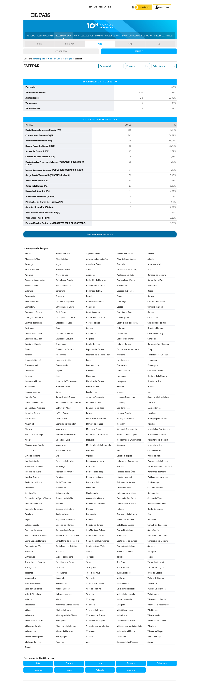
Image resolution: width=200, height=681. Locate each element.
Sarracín (151, 547)
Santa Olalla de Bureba (127, 541)
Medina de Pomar (94, 429)
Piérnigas (60, 477)
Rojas (27, 520)
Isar (149, 392)
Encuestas (159, 36)
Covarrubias (61, 344)
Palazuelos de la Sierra (158, 461)
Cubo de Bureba (124, 344)
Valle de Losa (61, 584)
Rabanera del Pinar (33, 504)
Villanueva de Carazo (126, 621)
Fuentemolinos (92, 366)
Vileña (58, 600)
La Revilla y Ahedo (64, 408)
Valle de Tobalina (93, 589)
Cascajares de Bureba (34, 318)
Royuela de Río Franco (65, 520)
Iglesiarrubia (91, 392)
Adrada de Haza (63, 254)
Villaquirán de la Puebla (66, 626)
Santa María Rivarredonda (97, 541)
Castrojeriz (30, 328)
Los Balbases (61, 419)
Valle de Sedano (63, 589)
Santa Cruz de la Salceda (36, 536)
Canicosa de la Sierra (65, 307)
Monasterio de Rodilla (34, 445)
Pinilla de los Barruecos (158, 477)
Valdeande (60, 578)
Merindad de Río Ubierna (66, 435)
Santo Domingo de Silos (66, 547)
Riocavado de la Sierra (127, 515)
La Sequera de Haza (95, 408)
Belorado (29, 291)
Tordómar (121, 562)
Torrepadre (91, 568)
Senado (139, 52)
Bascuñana (122, 286)
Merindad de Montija (34, 435)
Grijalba (59, 371)
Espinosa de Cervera (65, 350)
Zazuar (151, 642)
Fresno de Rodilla (63, 360)
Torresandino (123, 568)
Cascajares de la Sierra (66, 318)
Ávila (38, 663)
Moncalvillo (60, 445)
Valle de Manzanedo (95, 584)
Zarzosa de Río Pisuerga (127, 642)
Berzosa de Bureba (125, 291)
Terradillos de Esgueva (35, 562)
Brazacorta (30, 297)
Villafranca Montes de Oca (67, 605)
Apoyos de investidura (116, 36)
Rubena (89, 520)
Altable (151, 259)
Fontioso (28, 355)
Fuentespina (153, 366)
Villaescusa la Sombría (158, 600)
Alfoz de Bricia (62, 259)
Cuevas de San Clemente (158, 344)
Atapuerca (90, 275)
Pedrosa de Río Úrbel (126, 472)
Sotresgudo (30, 557)
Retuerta (121, 509)
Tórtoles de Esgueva (156, 568)
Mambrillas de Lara (94, 424)
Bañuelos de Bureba (64, 281)
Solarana (60, 552)
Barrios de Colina (63, 286)
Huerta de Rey (92, 387)
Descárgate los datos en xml (100, 235)
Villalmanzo (30, 616)
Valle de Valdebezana (126, 589)
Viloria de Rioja (154, 637)
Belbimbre (152, 286)
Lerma (89, 414)
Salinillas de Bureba (125, 525)
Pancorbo (90, 467)
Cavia (58, 328)
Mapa (76, 36)
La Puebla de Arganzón (35, 408)
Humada (120, 387)
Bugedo (89, 297)
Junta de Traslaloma (126, 398)
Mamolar (121, 424)
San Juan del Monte (33, 531)
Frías (88, 360)
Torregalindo (30, 568)
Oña (57, 456)
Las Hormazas (123, 408)
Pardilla (120, 467)
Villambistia (122, 616)
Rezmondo (91, 515)
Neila (119, 451)
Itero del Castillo (32, 398)
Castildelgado (123, 318)
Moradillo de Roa (155, 445)
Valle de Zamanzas (64, 594)
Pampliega (60, 467)
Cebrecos (121, 328)
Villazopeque (61, 637)
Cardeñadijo (61, 312)
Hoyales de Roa (154, 382)
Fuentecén (152, 360)
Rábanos (59, 504)
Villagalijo (121, 605)
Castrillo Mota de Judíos (158, 323)
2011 (160, 44)
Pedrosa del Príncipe (95, 472)
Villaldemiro (153, 610)
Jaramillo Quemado (95, 398)
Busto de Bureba (32, 302)
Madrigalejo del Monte (157, 419)
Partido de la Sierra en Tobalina (161, 467)
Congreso (61, 52)
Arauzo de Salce (32, 270)
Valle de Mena (123, 584)
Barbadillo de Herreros (96, 281)
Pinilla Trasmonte (63, 483)
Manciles (151, 424)
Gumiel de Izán (123, 371)
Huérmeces (30, 387)
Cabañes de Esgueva (65, 302)
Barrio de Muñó (31, 286)
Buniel (119, 297)
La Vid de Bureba (32, 414)
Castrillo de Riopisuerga (127, 323)
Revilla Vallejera (63, 515)
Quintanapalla (92, 493)
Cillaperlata (122, 334)
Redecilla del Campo (34, 509)
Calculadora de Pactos (141, 36)
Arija (150, 270)
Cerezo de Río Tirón (33, 334)
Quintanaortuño (62, 493)
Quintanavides (154, 493)
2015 (130, 44)
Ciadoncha (91, 334)
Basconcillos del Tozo (95, 286)
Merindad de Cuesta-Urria (159, 429)
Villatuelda (90, 632)
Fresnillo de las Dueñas (158, 355)
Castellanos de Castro (95, 318)
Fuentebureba (123, 360)
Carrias (151, 312)
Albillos (151, 254)
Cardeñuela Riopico (125, 312)
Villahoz (28, 610)
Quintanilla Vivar (155, 499)
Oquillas (89, 456)
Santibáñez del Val (33, 547)
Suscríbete (145, 7)
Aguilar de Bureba (125, 254)
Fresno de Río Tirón (33, 360)
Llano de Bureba (124, 414)
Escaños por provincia (92, 36)
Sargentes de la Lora (126, 547)
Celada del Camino (156, 328)
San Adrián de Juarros (157, 525)
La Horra (151, 403)
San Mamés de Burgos (65, 531)
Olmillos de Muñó (32, 456)
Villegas (89, 637)
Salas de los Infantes (65, 525)
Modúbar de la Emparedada (129, 440)
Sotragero (152, 552)
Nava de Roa (30, 451)
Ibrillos (58, 392)
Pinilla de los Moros (33, 483)
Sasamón (29, 552)
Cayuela (89, 328)
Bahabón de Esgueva (157, 275)
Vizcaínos (60, 642)
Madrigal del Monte (125, 419)
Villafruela (90, 605)
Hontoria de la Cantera (157, 376)
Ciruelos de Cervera (64, 339)
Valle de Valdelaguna (157, 589)
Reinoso (89, 509)
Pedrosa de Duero (33, 472)
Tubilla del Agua (93, 573)
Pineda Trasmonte (125, 477)
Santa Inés (121, 536)
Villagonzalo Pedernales (158, 605)
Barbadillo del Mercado (127, 281)
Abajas (28, 254)
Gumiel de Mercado (156, 371)
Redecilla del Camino (157, 504)
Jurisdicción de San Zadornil (68, 403)
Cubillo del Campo (94, 344)
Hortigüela (121, 382)
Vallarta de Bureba (156, 578)
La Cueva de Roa (93, 403)
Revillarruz (29, 515)
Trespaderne (61, 573)
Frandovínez (61, 355)
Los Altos (151, 414)
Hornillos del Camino (95, 382)
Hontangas (121, 376)
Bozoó (150, 291)
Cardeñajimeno (93, 312)
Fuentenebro (122, 366)
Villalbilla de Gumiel (125, 610)
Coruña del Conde (33, 344)
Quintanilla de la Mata (65, 499)
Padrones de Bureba (65, 461)
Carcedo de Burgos (33, 312)
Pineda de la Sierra (94, 477)
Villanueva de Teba (33, 626)
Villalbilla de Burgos (94, 610)
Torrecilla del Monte (156, 562)
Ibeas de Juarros (32, 392)
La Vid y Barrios (62, 414)
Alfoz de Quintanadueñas (97, 259)
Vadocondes (30, 578)
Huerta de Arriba (63, 387)
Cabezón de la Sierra (95, 302)
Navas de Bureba (63, 451)
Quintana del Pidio (155, 488)
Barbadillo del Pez (155, 281)
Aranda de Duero (93, 265)
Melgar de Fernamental (127, 429)
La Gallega (121, 403)
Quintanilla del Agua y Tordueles (38, 499)
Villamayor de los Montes (67, 616)
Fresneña (121, 355)
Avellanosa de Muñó (125, 275)
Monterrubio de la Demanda (98, 445)
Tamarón (90, 557)
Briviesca (60, 297)
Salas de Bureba (32, 525)
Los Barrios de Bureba (96, 419)
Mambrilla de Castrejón (66, 424)
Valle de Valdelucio (33, 594)
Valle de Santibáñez (33, 589)
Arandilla (121, 265)
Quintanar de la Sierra (126, 493)
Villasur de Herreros (64, 632)
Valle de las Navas (33, 584)
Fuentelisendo (62, 366)
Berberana (60, 291)
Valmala (28, 600)
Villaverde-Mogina (155, 632)
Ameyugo (29, 265)
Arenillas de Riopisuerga (127, 270)
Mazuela (28, 429)
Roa (149, 515)
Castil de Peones (155, 318)
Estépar (151, 350)
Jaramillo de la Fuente (65, 398)
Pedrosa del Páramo (65, 472)
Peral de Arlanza (32, 477)
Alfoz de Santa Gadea (126, 259)
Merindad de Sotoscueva (97, 435)
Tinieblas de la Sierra (65, 562)
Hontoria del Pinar (33, 382)
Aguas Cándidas (93, 254)
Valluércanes (153, 594)
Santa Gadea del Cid (95, 536)
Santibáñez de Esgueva (158, 541)
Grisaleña (90, 371)
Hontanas (90, 376)
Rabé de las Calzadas (95, 504)
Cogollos (90, 339)
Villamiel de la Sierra (34, 621)
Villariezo (152, 626)
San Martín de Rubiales (96, 531)
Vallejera (90, 594)
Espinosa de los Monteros (128, 350)
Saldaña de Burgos (94, 525)
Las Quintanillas (154, 408)
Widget (169, 36)
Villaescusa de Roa (125, 600)
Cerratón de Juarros (64, 334)
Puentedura (61, 488)
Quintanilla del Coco (95, 499)
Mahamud (29, 424)
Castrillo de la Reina (33, 323)
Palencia (131, 663)
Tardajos (121, 557)
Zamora (131, 670)
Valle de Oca (153, 584)
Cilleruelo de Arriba (33, 339)
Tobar (88, 562)
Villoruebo (121, 637)
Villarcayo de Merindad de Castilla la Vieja (130, 626)
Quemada (90, 488)
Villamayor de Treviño (95, 616)
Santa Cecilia (153, 531)
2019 (39, 44)
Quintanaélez (31, 493)
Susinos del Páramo (64, 557)
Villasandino (30, 632)
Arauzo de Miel (154, 265)
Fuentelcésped (31, 366)
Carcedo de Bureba (156, 307)
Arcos (88, 270)
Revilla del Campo (155, 509)
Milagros (28, 440)
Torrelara (60, 568)
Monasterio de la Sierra (158, 440)
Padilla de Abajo (155, 456)
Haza (58, 376)
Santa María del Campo (158, 536)
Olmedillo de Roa (155, 451)
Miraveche (90, 440)
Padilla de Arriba (32, 461)
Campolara (30, 307)
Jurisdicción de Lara (34, 403)
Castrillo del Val (93, 323)
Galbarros (29, 371)
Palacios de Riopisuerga (127, 461)
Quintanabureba (124, 488)
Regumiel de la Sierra (65, 509)
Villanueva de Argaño (95, 621)
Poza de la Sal (92, 483)
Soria (69, 670)
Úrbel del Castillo (155, 573)
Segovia (38, 670)
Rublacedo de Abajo (125, 520)
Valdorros (121, 578)
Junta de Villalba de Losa (158, 398)
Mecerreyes (61, 429)
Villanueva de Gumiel (157, 621)
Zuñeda (28, 648)
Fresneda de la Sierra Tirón (98, 355)
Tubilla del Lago (124, 573)
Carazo (120, 307)
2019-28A (70, 44)
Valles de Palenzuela (126, 594)
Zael (88, 642)
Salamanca (162, 663)
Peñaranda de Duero (157, 472)
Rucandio (152, 520)
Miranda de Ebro (63, 440)
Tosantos (29, 573)
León (100, 663)
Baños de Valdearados (35, 281)
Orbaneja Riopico (124, 456)
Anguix (59, 265)
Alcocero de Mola (32, 259)
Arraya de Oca (62, 275)
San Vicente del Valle (95, 547)
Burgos (151, 297)
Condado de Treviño (125, 339)
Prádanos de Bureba (126, 483)
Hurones (151, 387)
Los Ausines (30, 419)
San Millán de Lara (125, 531)
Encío (27, 350)
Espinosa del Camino (95, 350)
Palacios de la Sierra (95, 461)
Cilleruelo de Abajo (156, 334)
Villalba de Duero (63, 610)
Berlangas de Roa (94, 291)
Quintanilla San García (126, 499)
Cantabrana (91, 307)
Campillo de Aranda (156, 302)
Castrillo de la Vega (64, 323)
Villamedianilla (154, 616)
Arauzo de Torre (63, 270)
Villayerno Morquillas (34, 637)
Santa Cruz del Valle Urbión (67, 536)
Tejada (150, 557)
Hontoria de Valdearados (66, 382)
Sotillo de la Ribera (125, 552)
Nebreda (90, 451)
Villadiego (90, 600)
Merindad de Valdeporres (128, 435)
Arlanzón (29, 275)
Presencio (29, 488)
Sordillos (90, 552)
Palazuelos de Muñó (33, 467)
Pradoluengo (153, 483)
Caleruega (121, 302)
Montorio (121, 445)
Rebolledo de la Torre (126, 504)
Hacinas (28, 376)
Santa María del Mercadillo (67, 541)
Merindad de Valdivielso (158, 435)
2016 (100, 44)
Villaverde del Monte (126, 632)
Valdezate (90, 578)
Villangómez (61, 621)
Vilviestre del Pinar (33, 642)
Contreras (152, 339)
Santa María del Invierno (35, 541)
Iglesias (120, 392)
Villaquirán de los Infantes (97, 626)
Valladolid (100, 670)
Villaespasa (30, 605)
